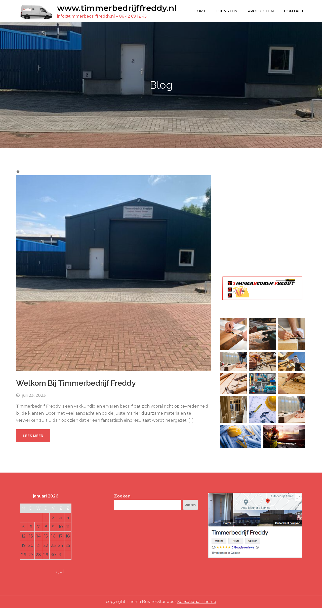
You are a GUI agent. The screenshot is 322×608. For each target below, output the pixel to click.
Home (199, 11)
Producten (261, 11)
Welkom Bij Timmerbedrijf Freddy (76, 383)
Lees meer (33, 436)
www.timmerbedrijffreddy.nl (117, 8)
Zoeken (122, 496)
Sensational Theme (196, 601)
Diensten (226, 11)
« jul (60, 571)
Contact (294, 11)
